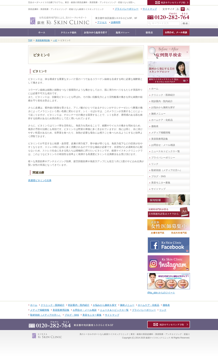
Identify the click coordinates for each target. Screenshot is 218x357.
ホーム (154, 88)
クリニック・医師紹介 (163, 95)
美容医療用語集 (159, 138)
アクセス (102, 22)
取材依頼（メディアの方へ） (166, 170)
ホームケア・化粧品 (162, 120)
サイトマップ (158, 189)
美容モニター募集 (160, 182)
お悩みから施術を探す (163, 107)
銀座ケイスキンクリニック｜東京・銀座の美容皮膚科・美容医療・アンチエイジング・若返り (147, 334)
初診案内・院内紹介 (162, 101)
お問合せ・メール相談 (163, 145)
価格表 (154, 126)
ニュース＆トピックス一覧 (165, 151)
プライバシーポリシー (163, 157)
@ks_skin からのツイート (161, 292)
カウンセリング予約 (168, 2)
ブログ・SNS (158, 176)
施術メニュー (158, 113)
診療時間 (115, 22)
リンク (154, 163)
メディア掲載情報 (160, 132)
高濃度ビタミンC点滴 (39, 180)
